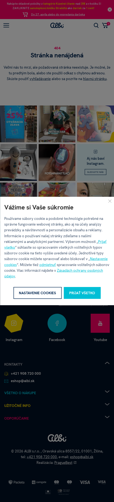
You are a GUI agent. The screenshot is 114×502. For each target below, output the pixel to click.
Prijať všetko (82, 293)
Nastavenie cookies (37, 293)
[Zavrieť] (110, 201)
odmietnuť (47, 264)
